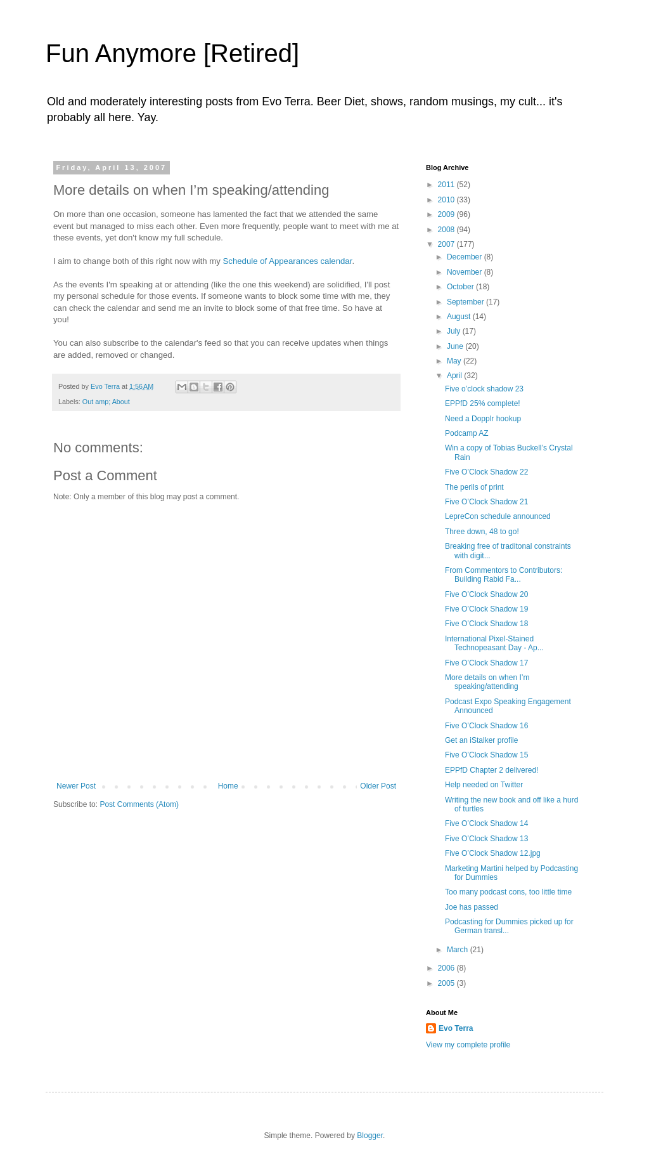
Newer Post (76, 786)
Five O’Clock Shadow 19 (486, 609)
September (466, 302)
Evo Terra (456, 1028)
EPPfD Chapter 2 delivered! (491, 770)
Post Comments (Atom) (139, 804)
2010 (447, 199)
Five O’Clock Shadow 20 (486, 594)
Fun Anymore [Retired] (172, 53)
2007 (447, 244)
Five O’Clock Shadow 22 (486, 472)
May (455, 361)
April (455, 375)
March (458, 949)
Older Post (378, 786)
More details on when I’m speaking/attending (487, 682)
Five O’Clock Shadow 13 (486, 838)
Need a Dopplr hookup (483, 418)
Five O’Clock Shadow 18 (486, 623)
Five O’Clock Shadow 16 (486, 725)
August (460, 316)
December (465, 256)
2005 (447, 983)
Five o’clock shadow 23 (484, 388)
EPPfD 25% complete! (482, 403)
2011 (447, 184)
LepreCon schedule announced (498, 516)
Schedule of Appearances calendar (287, 261)
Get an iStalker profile (481, 740)
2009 (447, 214)
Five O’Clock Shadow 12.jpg (493, 853)
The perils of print (474, 487)
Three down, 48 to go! (482, 531)
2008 (447, 229)
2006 (447, 968)
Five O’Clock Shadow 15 (486, 754)
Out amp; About (106, 401)
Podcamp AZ (467, 433)
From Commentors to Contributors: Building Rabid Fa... (503, 575)
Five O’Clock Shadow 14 (486, 823)
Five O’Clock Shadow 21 (486, 501)
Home (228, 786)
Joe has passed (471, 907)
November (465, 272)
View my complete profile (468, 1044)
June (456, 346)
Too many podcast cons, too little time (508, 892)
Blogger (370, 1135)
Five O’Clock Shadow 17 (486, 662)
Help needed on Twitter (484, 784)
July (455, 331)
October (461, 286)
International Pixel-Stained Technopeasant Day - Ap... (494, 643)
